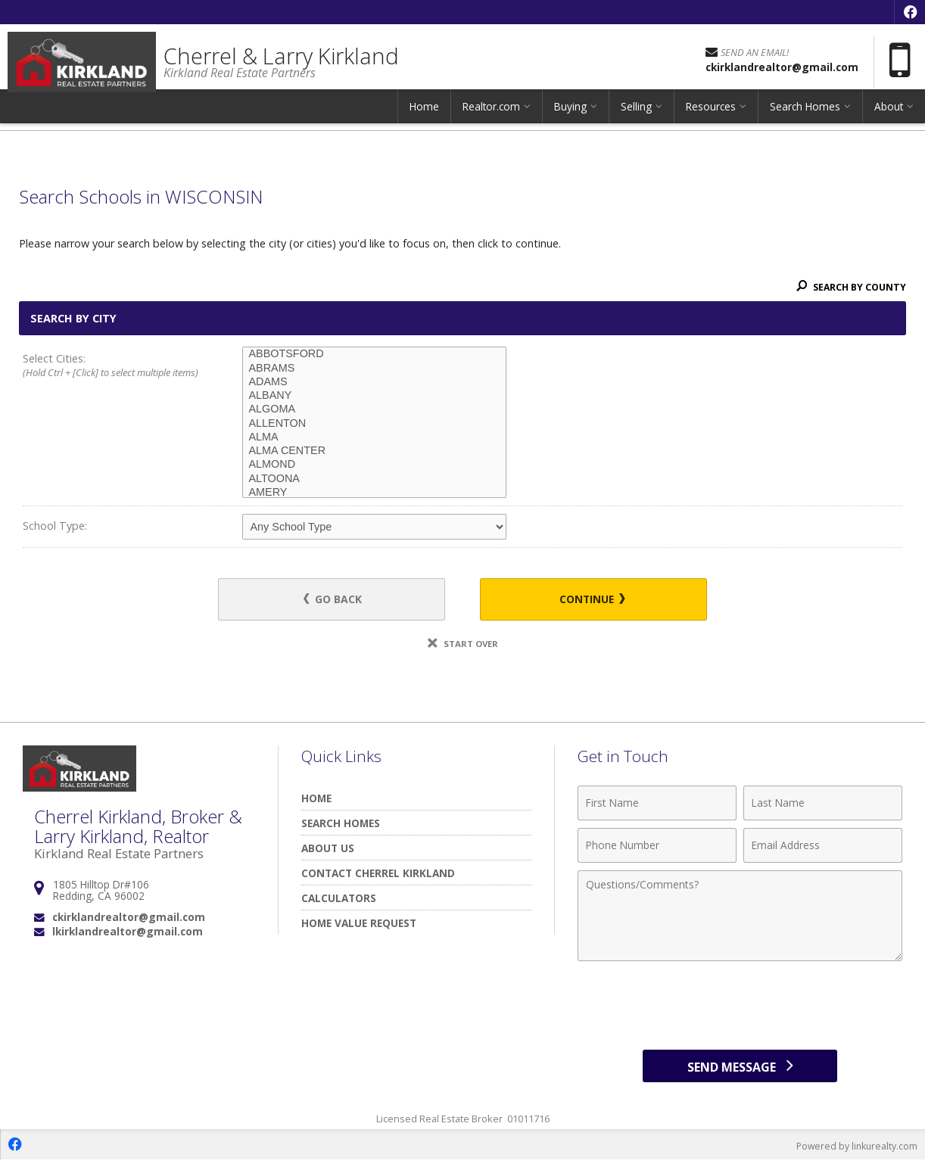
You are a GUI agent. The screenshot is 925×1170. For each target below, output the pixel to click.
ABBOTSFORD (374, 354)
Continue (584, 600)
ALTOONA (374, 479)
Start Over (462, 645)
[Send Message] (740, 1071)
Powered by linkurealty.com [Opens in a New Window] (853, 1155)
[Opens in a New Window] (910, 12)
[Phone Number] (657, 847)
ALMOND (374, 464)
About (888, 117)
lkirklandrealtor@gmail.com (127, 934)
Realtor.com (491, 117)
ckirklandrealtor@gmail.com (128, 920)
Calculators (338, 900)
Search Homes (805, 117)
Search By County (848, 287)
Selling (636, 117)
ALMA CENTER (374, 451)
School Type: (55, 525)
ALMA (374, 437)
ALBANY (374, 396)
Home (424, 117)
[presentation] (740, 1008)
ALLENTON (374, 424)
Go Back (341, 600)
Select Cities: (110, 366)
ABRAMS (374, 368)
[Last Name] (822, 805)
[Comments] (740, 918)
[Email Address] (822, 847)
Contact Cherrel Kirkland (378, 875)
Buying (570, 117)
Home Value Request (358, 925)
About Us (327, 850)
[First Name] (657, 805)
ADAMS (374, 382)
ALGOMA (374, 409)
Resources (711, 117)
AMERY (374, 492)
